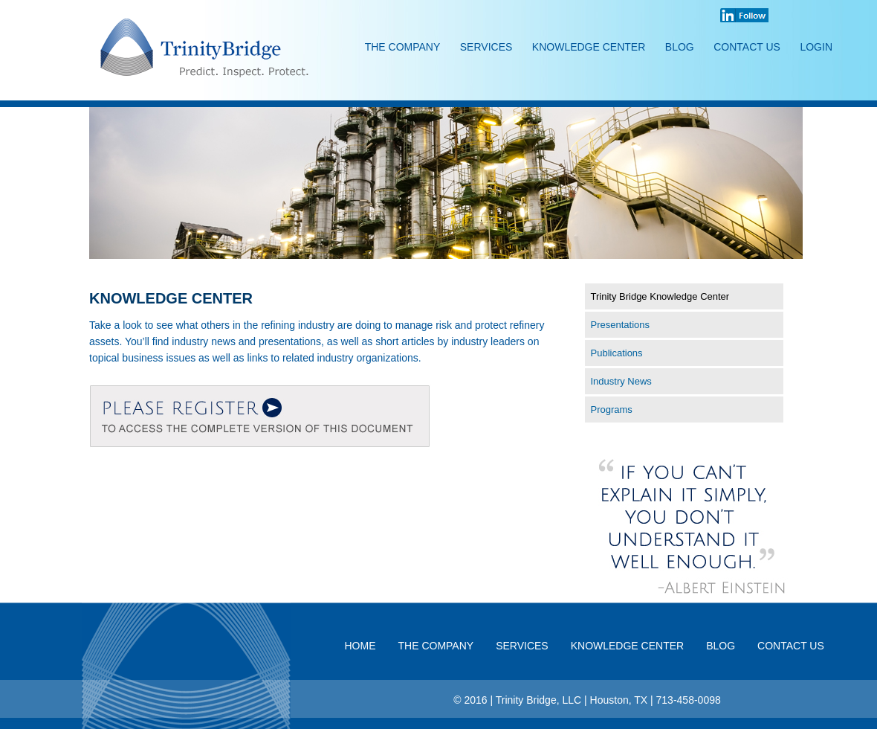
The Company (403, 47)
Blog (679, 47)
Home (360, 646)
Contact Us (746, 47)
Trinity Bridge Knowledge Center (660, 296)
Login (816, 47)
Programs (611, 409)
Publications (617, 353)
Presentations (620, 324)
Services (486, 47)
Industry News (621, 381)
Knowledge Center (588, 47)
